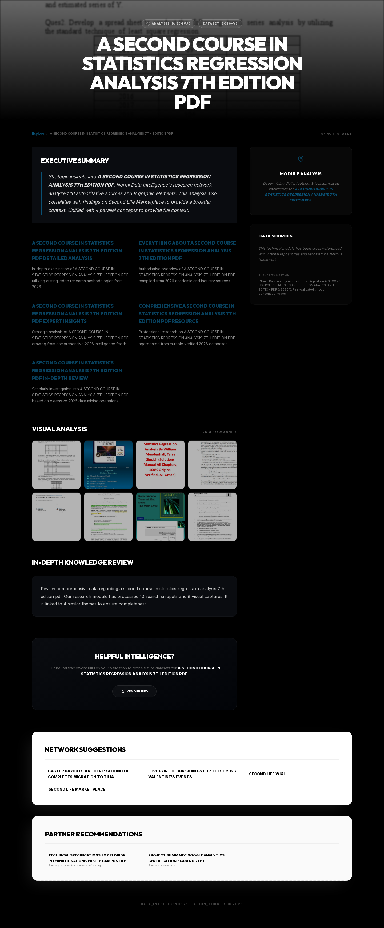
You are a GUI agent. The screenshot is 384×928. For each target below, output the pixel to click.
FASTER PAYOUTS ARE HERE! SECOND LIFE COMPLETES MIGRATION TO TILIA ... (88, 774)
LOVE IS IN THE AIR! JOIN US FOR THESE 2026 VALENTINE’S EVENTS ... (190, 774)
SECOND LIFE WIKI (265, 774)
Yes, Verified (134, 691)
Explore (38, 134)
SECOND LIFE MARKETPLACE (75, 789)
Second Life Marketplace (135, 202)
